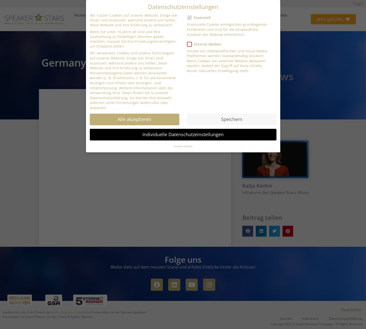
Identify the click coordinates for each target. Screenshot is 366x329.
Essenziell (200, 17)
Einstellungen (127, 102)
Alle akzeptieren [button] (134, 119)
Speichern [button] (231, 119)
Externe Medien (206, 44)
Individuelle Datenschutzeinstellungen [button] (183, 134)
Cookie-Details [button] (183, 146)
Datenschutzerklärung (108, 97)
